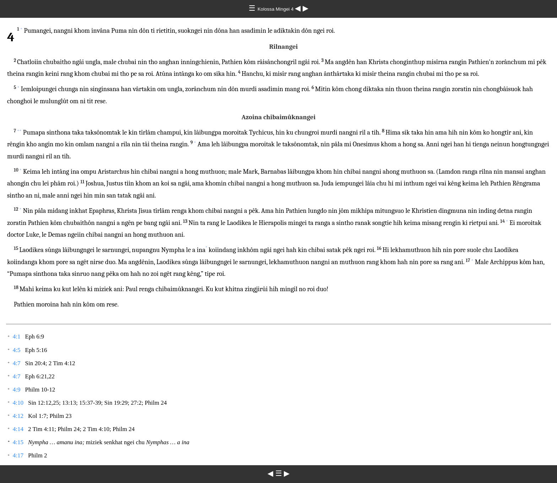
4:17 (18, 455)
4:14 (18, 429)
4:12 (18, 416)
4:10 (18, 402)
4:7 (17, 363)
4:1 (17, 336)
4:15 (18, 442)
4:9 (17, 389)
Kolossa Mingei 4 (276, 9)
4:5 (17, 350)
